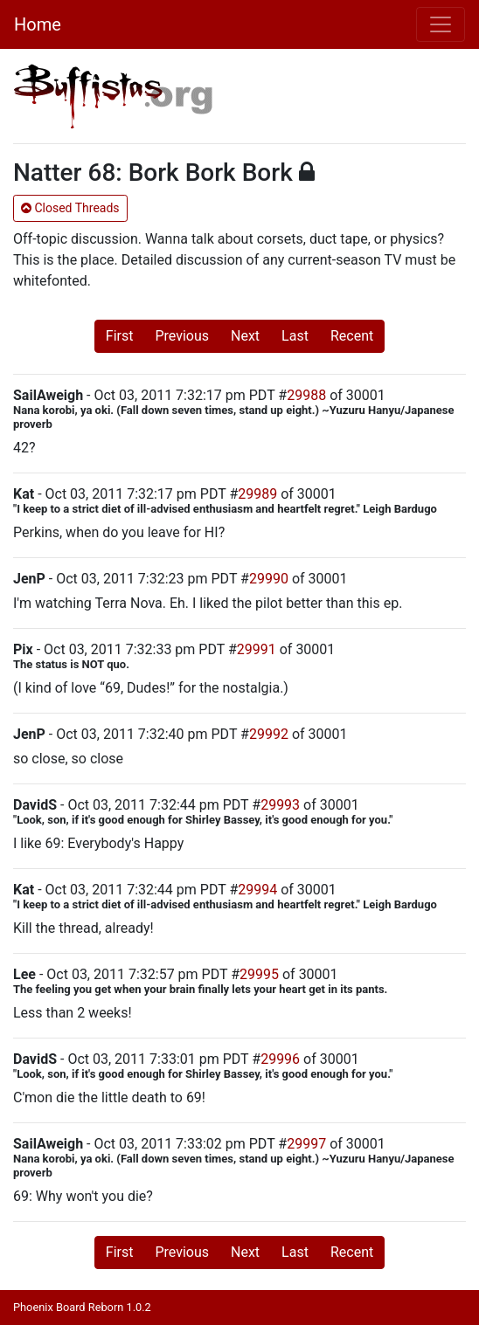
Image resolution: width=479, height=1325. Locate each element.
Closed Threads (70, 208)
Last (295, 336)
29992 (268, 734)
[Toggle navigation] (440, 24)
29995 (259, 974)
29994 (257, 889)
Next (245, 336)
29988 (306, 395)
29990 (268, 578)
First (120, 336)
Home (37, 24)
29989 (257, 494)
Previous (182, 336)
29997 (306, 1143)
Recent (351, 336)
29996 (280, 1059)
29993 (280, 805)
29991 (256, 649)
